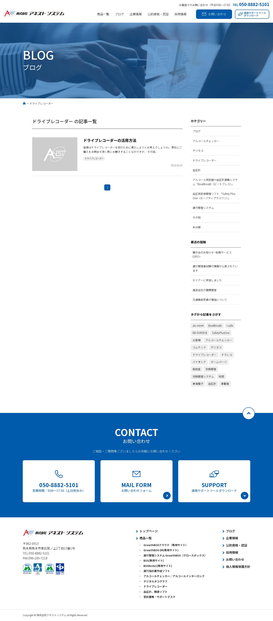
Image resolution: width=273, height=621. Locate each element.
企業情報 (136, 14)
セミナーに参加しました (207, 280)
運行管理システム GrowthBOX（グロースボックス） (175, 555)
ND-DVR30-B (200, 333)
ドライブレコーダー (96, 159)
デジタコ (198, 150)
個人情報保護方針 (238, 566)
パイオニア (199, 362)
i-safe (230, 325)
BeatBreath (215, 325)
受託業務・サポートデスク (159, 597)
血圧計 (197, 170)
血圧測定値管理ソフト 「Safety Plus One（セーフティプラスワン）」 (214, 196)
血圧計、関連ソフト (155, 592)
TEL (251, 4)
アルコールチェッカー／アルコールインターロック (174, 576)
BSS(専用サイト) (154, 560)
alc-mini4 (198, 325)
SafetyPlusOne (221, 333)
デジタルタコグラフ (155, 581)
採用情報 (180, 14)
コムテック (199, 347)
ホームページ (219, 362)
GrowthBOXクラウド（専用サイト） (166, 545)
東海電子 (198, 384)
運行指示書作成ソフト (157, 571)
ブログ (119, 14)
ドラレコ (226, 355)
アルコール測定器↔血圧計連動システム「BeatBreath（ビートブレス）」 (215, 182)
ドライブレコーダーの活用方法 (109, 140)
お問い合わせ (214, 14)
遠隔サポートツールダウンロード (252, 14)
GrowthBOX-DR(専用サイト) (161, 550)
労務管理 (211, 369)
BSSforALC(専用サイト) (158, 566)
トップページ (149, 531)
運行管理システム (203, 208)
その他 (197, 217)
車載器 (225, 384)
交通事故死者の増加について (210, 300)
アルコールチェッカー (206, 141)
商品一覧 (103, 14)
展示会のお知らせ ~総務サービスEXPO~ (212, 254)
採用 (221, 376)
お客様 (197, 340)
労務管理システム (203, 376)
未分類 (197, 227)
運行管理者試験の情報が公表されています (215, 268)
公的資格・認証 (158, 14)
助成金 (197, 369)
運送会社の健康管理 (205, 290)
